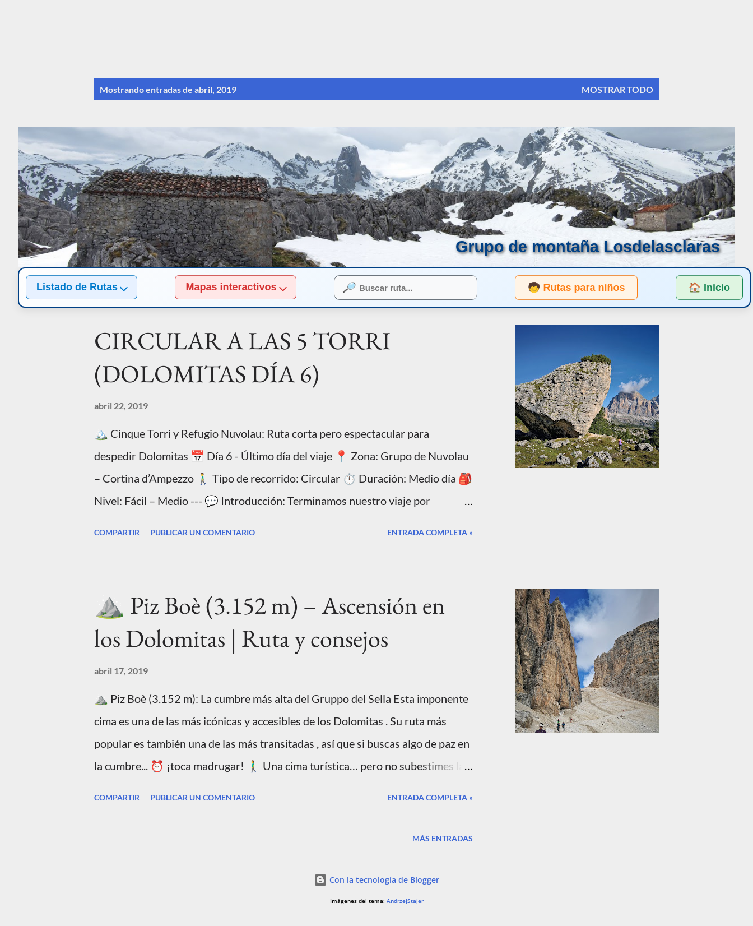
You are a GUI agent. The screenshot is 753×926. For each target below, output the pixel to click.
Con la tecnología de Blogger (376, 879)
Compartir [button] (117, 532)
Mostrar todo (617, 89)
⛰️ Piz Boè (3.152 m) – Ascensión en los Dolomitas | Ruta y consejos (269, 621)
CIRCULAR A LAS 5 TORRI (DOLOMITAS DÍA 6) (242, 357)
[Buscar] (605, 31)
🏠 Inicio (709, 287)
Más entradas (442, 838)
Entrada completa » (430, 532)
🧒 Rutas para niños (566, 287)
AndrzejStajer (405, 901)
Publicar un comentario (202, 532)
